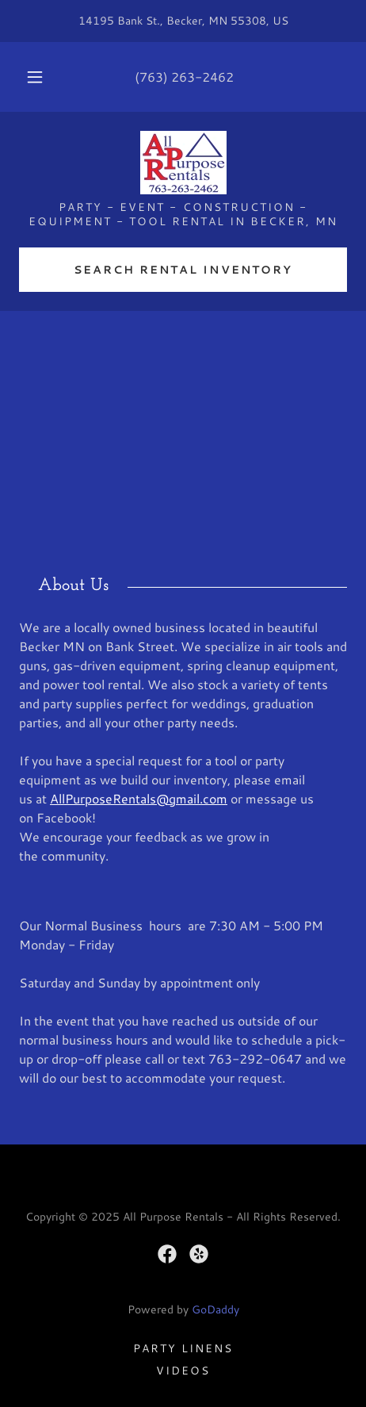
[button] (35, 77)
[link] (183, 162)
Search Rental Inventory (183, 270)
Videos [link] (183, 1370)
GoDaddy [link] (215, 1309)
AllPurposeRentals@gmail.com (138, 798)
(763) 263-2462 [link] (184, 76)
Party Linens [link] (183, 1348)
